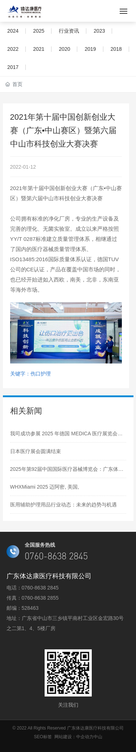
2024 (12, 31)
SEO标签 (42, 736)
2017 (12, 67)
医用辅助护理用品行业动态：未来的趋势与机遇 (63, 505)
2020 (64, 49)
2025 (38, 31)
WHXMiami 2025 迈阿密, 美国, (44, 487)
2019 (90, 49)
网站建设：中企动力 (74, 736)
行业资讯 (69, 31)
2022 (12, 49)
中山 (98, 736)
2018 (116, 49)
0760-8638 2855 (40, 598)
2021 (38, 49)
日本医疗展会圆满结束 (35, 451)
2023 (99, 31)
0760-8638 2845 (40, 588)
